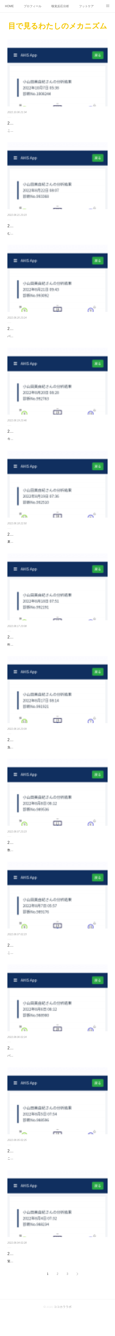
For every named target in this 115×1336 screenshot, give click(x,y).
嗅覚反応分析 (60, 6)
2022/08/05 (17, 1167)
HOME (9, 6)
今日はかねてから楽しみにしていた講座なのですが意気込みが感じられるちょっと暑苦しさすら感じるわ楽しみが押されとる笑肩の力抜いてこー (56, 447)
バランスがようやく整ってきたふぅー (32, 341)
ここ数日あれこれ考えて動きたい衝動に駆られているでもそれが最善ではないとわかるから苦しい (56, 1177)
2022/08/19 (17, 545)
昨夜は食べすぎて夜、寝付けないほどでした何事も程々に (45, 655)
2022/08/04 (17, 1275)
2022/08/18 (17, 648)
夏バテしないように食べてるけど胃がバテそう (38, 552)
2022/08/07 (17, 961)
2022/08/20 (17, 437)
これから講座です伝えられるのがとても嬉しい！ (40, 969)
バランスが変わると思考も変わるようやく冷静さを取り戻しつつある (53, 1071)
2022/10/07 (17, 123)
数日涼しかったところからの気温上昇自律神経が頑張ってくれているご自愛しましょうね (56, 863)
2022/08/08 (17, 853)
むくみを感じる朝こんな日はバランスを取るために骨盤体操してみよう (54, 238)
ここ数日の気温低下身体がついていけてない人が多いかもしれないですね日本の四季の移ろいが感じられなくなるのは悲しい (56, 133)
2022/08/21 (17, 334)
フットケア (86, 6)
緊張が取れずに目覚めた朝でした (29, 1282)
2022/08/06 (17, 1064)
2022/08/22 (17, 231)
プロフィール (32, 6)
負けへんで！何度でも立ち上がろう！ (32, 758)
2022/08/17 (17, 750)
